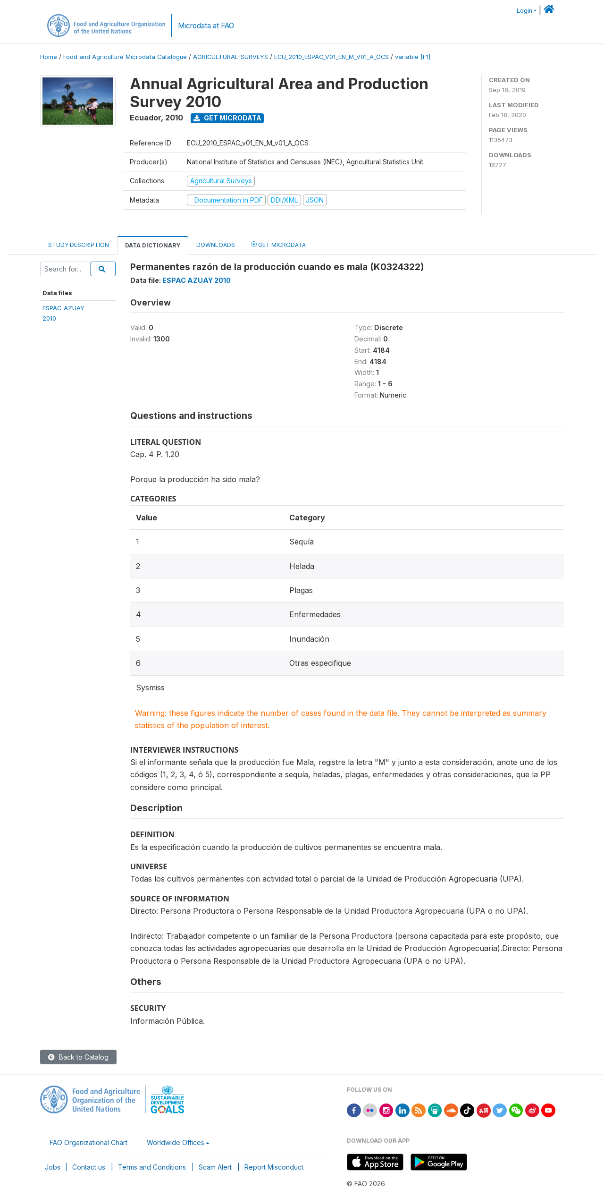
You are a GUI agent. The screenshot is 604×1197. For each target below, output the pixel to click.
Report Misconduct (273, 1167)
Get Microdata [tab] (278, 244)
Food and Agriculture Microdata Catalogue (125, 56)
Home (48, 56)
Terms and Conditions (152, 1167)
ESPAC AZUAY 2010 (196, 280)
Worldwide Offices (175, 1142)
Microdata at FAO (206, 25)
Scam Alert (215, 1167)
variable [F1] (412, 56)
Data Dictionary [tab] (152, 245)
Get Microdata (227, 118)
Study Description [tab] (78, 244)
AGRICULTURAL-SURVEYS (230, 56)
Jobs (52, 1167)
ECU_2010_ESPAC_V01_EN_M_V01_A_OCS (331, 56)
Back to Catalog (78, 1057)
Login (524, 10)
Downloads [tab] (215, 244)
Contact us (88, 1167)
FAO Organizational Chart (88, 1142)
